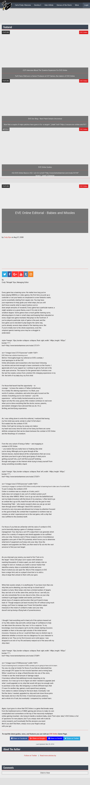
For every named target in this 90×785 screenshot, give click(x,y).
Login (86, 5)
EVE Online (53, 734)
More (77, 5)
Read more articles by (48, 756)
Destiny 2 (37, 5)
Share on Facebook (19, 738)
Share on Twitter (72, 738)
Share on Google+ (38, 738)
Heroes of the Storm (64, 5)
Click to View (45, 773)
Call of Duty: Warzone (23, 5)
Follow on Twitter (30, 756)
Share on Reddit (55, 738)
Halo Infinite (48, 5)
